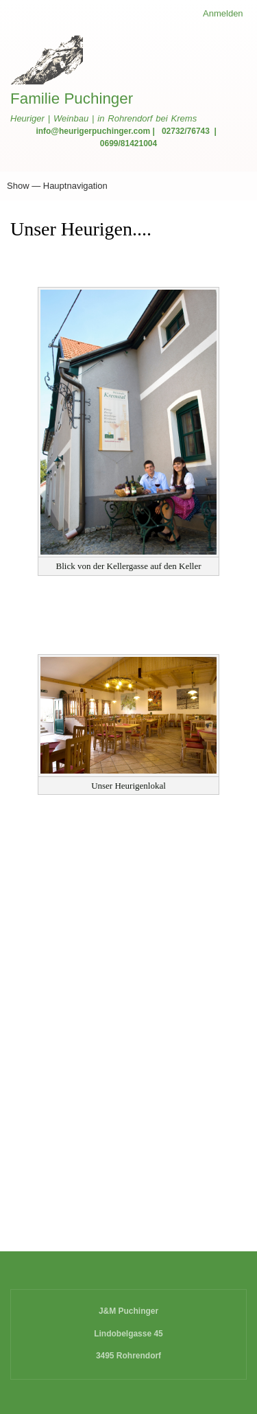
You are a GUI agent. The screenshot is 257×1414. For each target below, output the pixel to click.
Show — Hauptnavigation (57, 186)
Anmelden (223, 13)
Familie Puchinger (71, 98)
